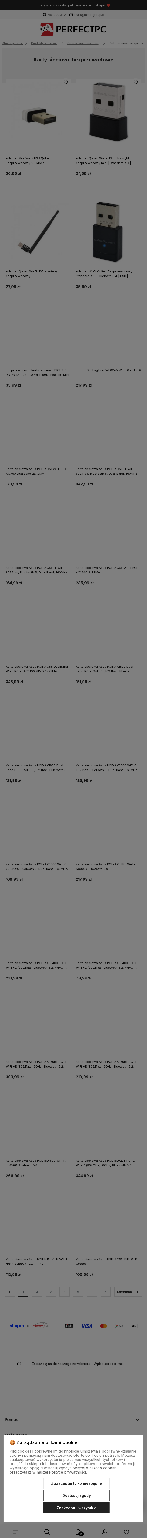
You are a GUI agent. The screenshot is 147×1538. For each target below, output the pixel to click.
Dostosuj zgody (76, 1495)
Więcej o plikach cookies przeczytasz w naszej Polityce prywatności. (63, 1470)
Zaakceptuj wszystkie (76, 1508)
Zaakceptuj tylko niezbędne (76, 1483)
